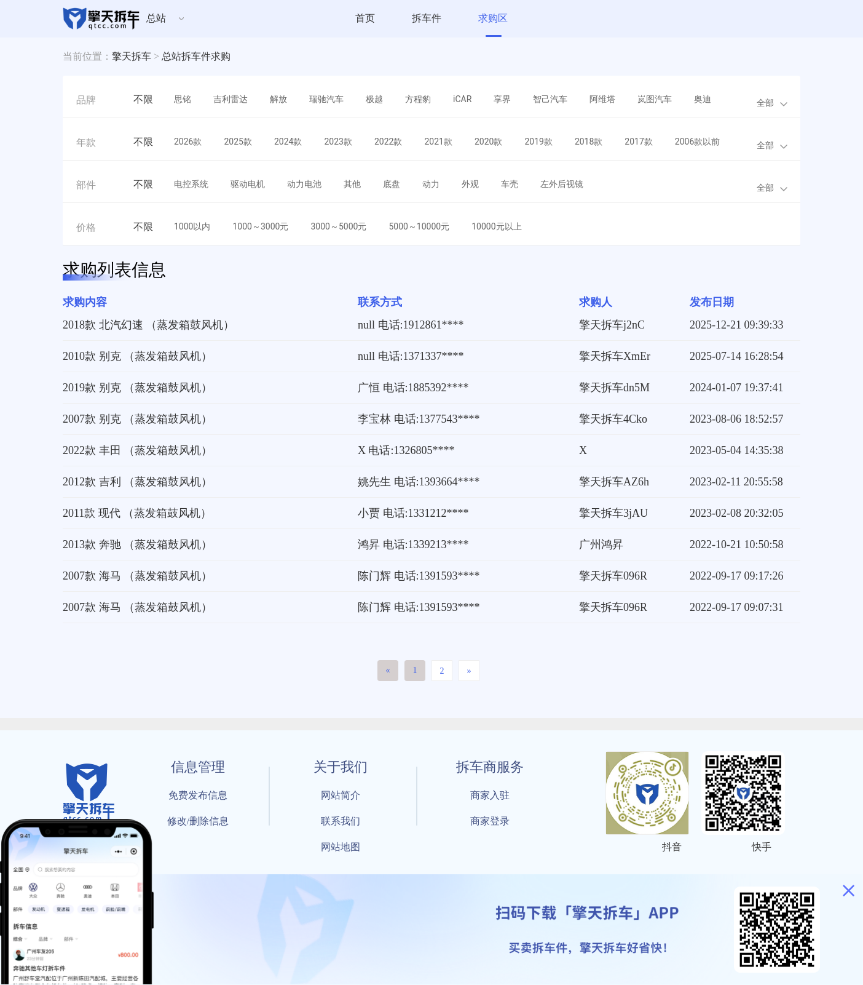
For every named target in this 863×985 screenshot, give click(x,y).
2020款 (488, 141)
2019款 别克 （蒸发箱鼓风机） (137, 387)
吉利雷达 (230, 99)
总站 (156, 18)
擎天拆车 (131, 56)
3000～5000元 (338, 226)
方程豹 (418, 99)
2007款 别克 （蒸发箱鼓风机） (137, 419)
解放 (278, 99)
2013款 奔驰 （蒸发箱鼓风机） (137, 544)
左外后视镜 (561, 184)
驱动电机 (248, 184)
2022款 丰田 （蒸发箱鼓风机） (137, 450)
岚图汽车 (654, 99)
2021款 (438, 141)
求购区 (493, 18)
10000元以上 (496, 226)
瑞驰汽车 (326, 99)
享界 (502, 99)
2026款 (188, 141)
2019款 (538, 141)
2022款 (388, 141)
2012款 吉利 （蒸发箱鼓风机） (137, 482)
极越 (374, 99)
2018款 (588, 141)
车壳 (509, 184)
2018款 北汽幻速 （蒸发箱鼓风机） (148, 325)
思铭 (182, 99)
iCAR (462, 99)
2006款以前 (697, 141)
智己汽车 (550, 99)
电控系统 (191, 184)
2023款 (338, 141)
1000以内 (192, 226)
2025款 (237, 141)
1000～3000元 (260, 226)
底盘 (391, 184)
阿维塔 (602, 99)
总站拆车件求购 (196, 56)
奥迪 (702, 99)
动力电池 (304, 184)
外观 (470, 184)
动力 (430, 184)
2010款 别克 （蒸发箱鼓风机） (137, 356)
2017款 (638, 141)
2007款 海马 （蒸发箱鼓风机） (137, 576)
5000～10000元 (418, 226)
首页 (365, 18)
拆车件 (426, 18)
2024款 (288, 141)
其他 (352, 184)
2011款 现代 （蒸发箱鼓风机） (137, 513)
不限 (143, 99)
